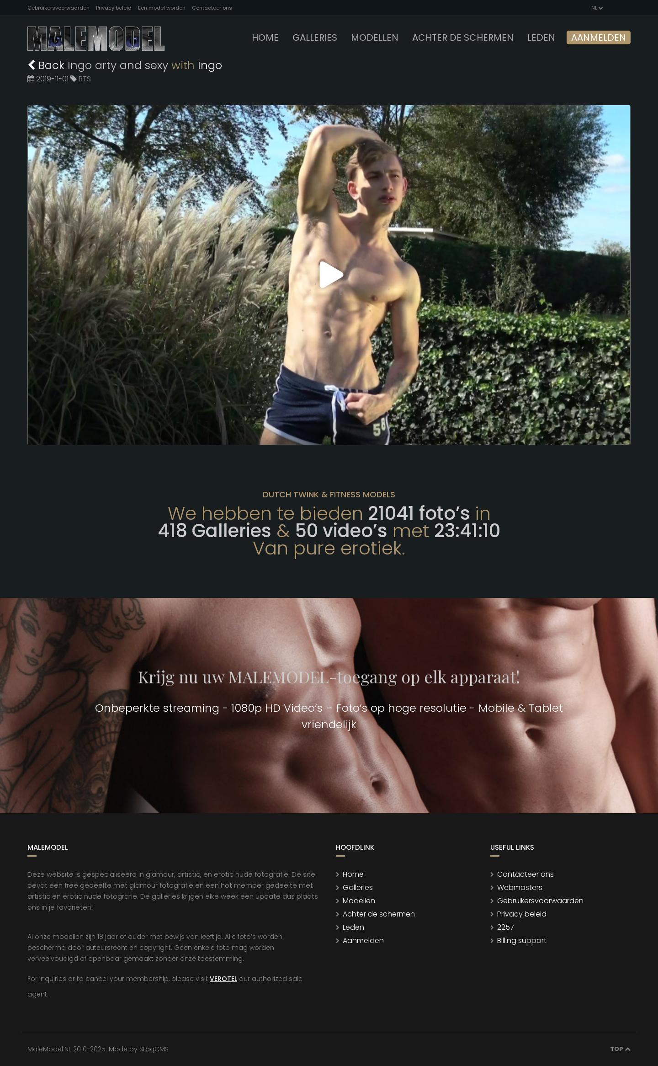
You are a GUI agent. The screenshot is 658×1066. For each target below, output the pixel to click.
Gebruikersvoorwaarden (58, 7)
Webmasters (519, 887)
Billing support (522, 940)
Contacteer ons (212, 7)
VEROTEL (223, 978)
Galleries (314, 37)
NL (596, 7)
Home (265, 37)
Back (47, 65)
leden (541, 37)
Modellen (359, 900)
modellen (374, 37)
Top (620, 1049)
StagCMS (154, 1049)
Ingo (210, 65)
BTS (85, 79)
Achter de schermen (463, 37)
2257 (505, 927)
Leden (353, 927)
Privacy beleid (114, 7)
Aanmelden (598, 37)
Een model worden (162, 7)
